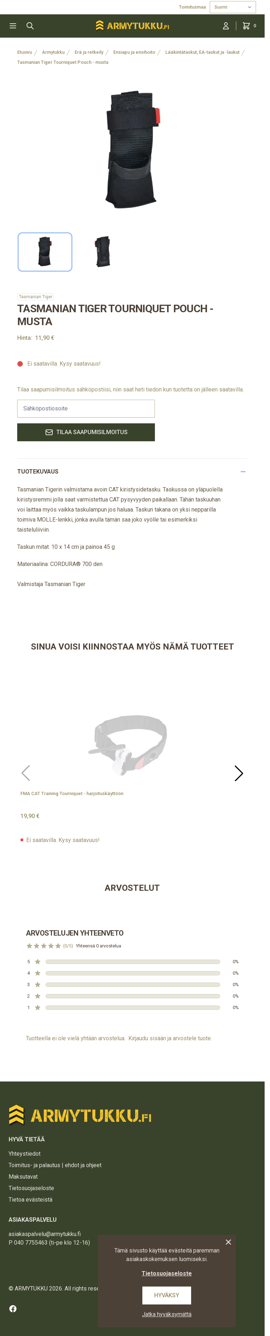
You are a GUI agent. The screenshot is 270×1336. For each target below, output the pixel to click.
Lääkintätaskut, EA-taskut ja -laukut (202, 52)
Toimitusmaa (193, 7)
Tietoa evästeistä (30, 1199)
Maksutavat (23, 1176)
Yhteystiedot (25, 1153)
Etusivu (24, 52)
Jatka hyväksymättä (166, 1314)
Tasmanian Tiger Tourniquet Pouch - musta (62, 62)
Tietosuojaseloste (31, 1188)
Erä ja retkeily (89, 52)
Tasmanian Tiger (35, 296)
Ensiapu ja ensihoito (134, 52)
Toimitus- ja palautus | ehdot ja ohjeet (55, 1165)
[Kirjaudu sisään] (226, 26)
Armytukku (53, 52)
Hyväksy (166, 1295)
